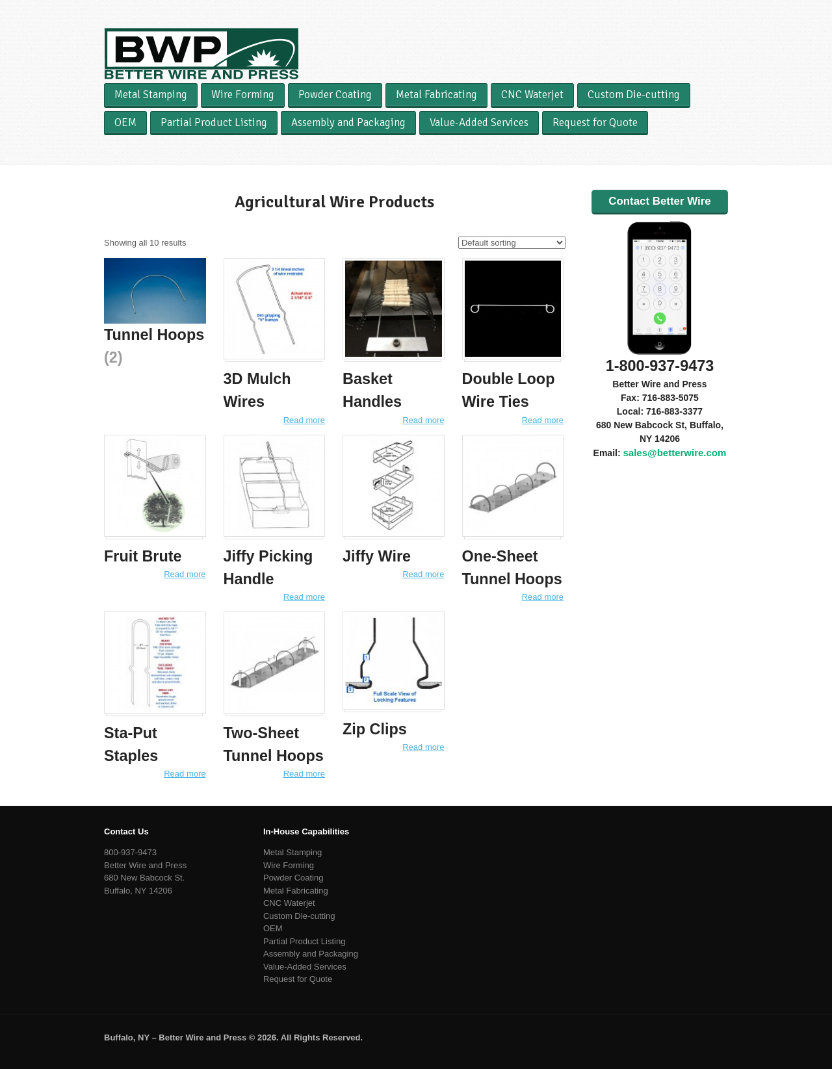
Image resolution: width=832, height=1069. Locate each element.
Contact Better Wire (659, 201)
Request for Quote (595, 122)
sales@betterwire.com (674, 452)
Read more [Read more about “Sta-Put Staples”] (184, 774)
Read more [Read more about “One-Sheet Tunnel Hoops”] (543, 597)
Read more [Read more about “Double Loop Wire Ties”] (543, 420)
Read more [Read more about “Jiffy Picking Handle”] (304, 597)
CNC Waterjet (532, 94)
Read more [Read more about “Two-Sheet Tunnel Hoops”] (304, 774)
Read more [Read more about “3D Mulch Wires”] (304, 420)
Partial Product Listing (214, 122)
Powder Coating (335, 94)
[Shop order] (512, 243)
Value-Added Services (479, 122)
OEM (125, 122)
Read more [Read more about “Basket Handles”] (423, 420)
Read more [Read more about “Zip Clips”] (423, 747)
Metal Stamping (150, 94)
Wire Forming (242, 94)
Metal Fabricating (436, 94)
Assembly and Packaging (348, 122)
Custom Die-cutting (634, 94)
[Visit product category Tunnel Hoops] (155, 313)
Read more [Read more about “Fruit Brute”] (184, 574)
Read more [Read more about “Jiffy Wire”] (423, 574)
